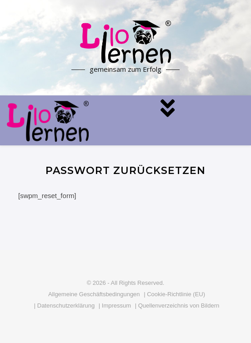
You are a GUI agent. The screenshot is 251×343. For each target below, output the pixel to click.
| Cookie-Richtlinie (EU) (174, 294)
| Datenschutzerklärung (64, 305)
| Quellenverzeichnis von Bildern (177, 305)
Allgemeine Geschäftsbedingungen (94, 294)
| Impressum (115, 305)
